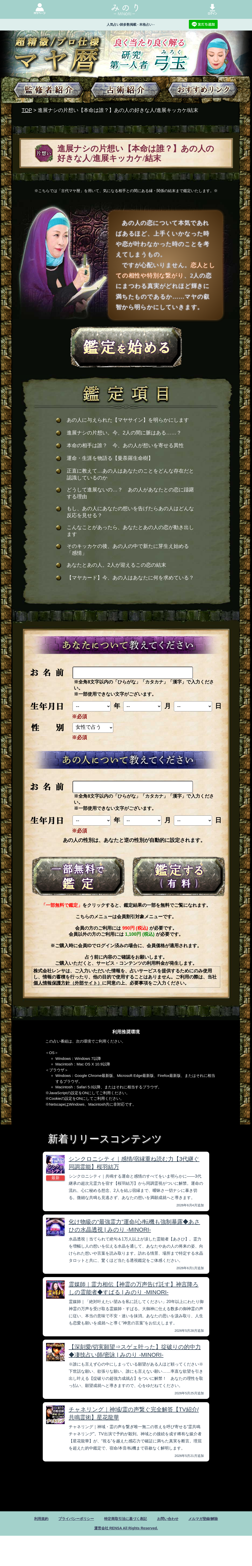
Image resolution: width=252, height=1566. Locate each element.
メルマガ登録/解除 (211, 1519)
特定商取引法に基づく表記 (125, 1519)
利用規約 (32, 1519)
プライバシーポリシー (70, 1519)
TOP (27, 110)
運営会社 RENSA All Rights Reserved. (126, 1529)
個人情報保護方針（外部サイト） (67, 983)
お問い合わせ (172, 1519)
